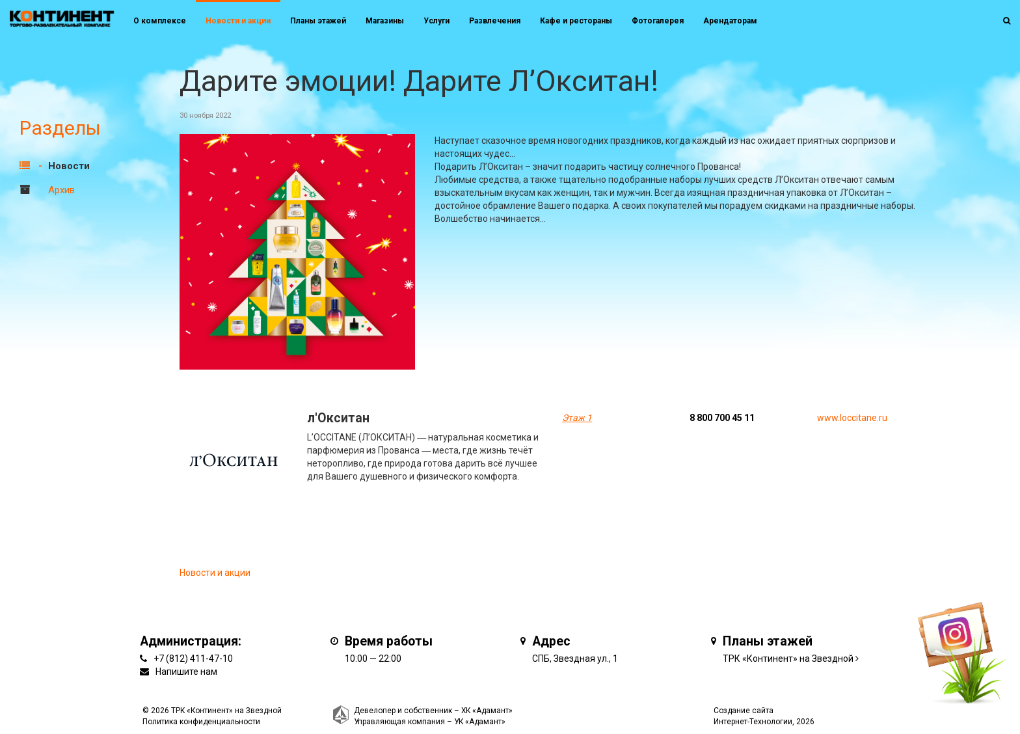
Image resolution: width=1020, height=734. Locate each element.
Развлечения (494, 20)
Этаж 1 (577, 418)
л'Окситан (338, 418)
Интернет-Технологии (753, 721)
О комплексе (159, 20)
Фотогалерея (658, 20)
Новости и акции (238, 20)
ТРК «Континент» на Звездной (788, 658)
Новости (69, 166)
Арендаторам (730, 20)
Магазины (385, 20)
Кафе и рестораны (576, 20)
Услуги (436, 20)
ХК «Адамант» (487, 710)
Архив (61, 190)
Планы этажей (318, 20)
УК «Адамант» (479, 721)
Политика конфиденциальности (201, 721)
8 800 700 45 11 (722, 418)
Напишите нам (186, 671)
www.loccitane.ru (852, 418)
